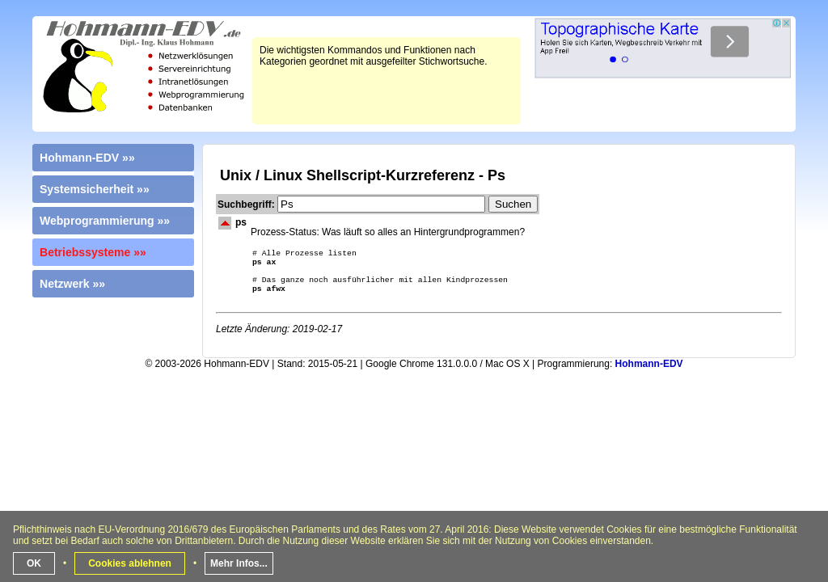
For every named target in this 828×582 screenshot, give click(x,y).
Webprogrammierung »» (105, 220)
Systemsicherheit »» (95, 189)
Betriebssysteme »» (93, 252)
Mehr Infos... (239, 563)
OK (34, 563)
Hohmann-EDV (649, 371)
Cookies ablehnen (129, 563)
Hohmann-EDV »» (87, 157)
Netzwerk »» (72, 283)
